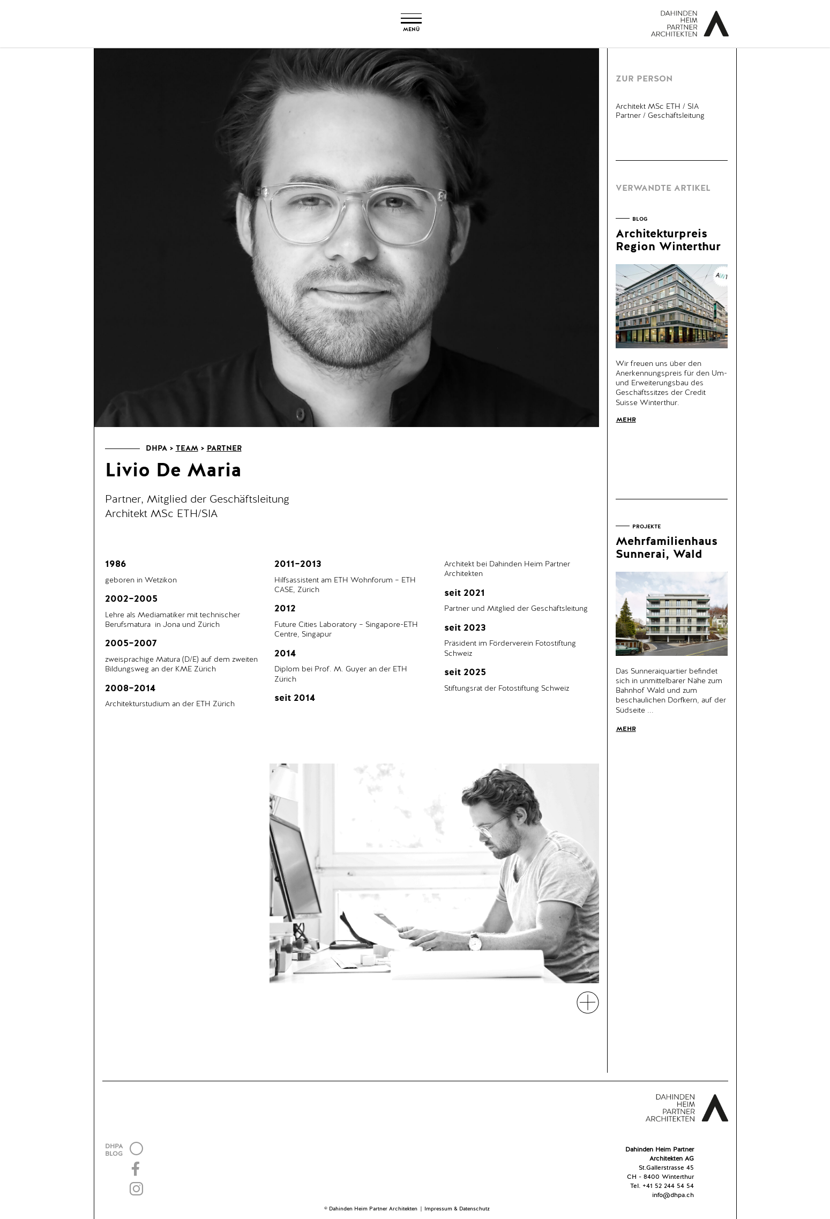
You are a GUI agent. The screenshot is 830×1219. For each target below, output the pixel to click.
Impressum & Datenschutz (457, 1208)
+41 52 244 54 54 (668, 1186)
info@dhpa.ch (673, 1195)
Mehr (626, 420)
